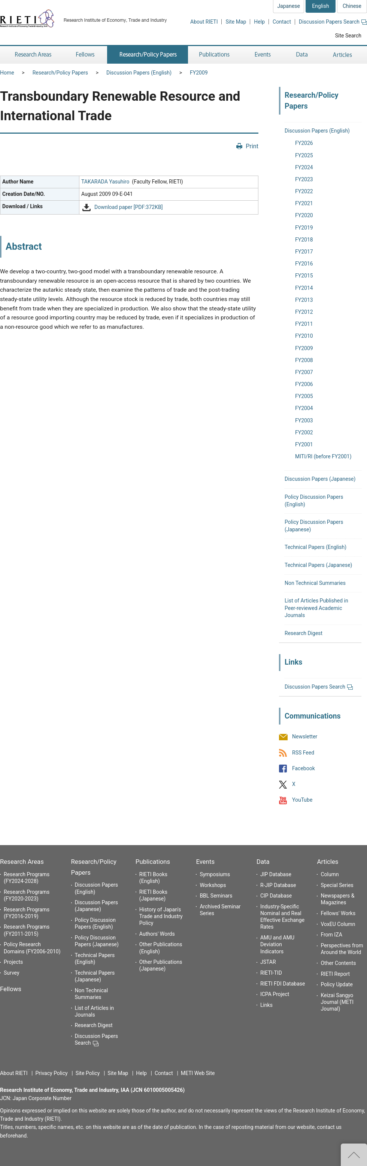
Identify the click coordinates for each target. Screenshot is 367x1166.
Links (266, 1005)
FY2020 (304, 215)
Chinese (352, 6)
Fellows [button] (85, 55)
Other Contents (338, 963)
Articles (327, 861)
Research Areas (22, 861)
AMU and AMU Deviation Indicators (277, 944)
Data (263, 861)
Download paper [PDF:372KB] (128, 207)
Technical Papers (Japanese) (318, 565)
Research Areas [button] (32, 55)
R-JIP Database (278, 885)
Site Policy (88, 1073)
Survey (11, 973)
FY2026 (304, 143)
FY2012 (304, 312)
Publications (153, 861)
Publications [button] (215, 55)
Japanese (288, 6)
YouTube (302, 800)
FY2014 (304, 288)
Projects (13, 962)
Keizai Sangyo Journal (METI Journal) (337, 1002)
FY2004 (304, 408)
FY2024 (304, 167)
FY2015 (304, 276)
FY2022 (304, 191)
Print (252, 146)
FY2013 (304, 300)
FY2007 (304, 372)
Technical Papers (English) (315, 547)
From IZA (331, 935)
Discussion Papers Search (333, 22)
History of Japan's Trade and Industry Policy (161, 916)
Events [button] (262, 55)
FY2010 (304, 336)
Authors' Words (157, 934)
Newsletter (304, 737)
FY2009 (199, 73)
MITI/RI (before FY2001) (323, 456)
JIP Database (275, 874)
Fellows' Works (338, 913)
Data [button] (301, 55)
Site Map (235, 22)
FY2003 (304, 420)
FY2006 (304, 384)
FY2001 (304, 444)
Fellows (10, 989)
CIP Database (276, 896)
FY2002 (304, 432)
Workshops (213, 885)
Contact (282, 22)
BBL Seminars (216, 896)
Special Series (337, 885)
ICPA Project (274, 994)
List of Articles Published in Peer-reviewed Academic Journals (316, 608)
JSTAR (268, 962)
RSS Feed (303, 753)
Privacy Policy (51, 1073)
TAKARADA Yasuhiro (105, 182)
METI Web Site (198, 1073)
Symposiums (215, 874)
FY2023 (304, 179)
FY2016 (304, 264)
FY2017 (304, 252)
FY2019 (304, 228)
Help (259, 22)
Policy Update (336, 984)
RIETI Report (335, 974)
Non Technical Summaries (315, 583)
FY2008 (304, 360)
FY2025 (304, 155)
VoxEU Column (338, 924)
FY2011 (304, 324)
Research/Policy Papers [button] (147, 55)
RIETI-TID (271, 973)
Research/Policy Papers (60, 73)
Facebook (303, 768)
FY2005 (304, 396)
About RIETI (204, 22)
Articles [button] (343, 55)
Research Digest (303, 633)
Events (205, 861)
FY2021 (304, 203)
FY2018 (304, 240)
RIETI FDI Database (282, 984)
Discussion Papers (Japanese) (320, 479)
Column (330, 874)
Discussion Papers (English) (139, 73)
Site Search (348, 36)
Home (7, 73)
